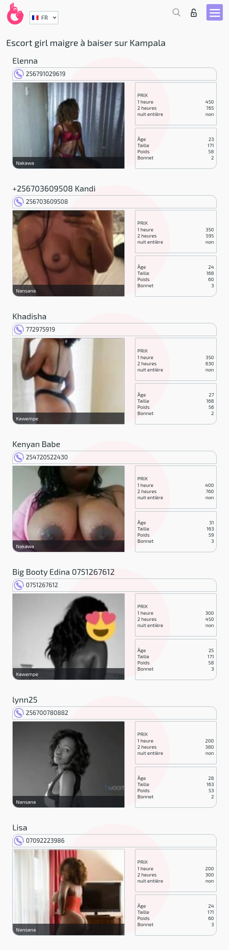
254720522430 (41, 457)
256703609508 (41, 201)
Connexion (194, 12)
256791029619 (39, 73)
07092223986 (39, 840)
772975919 (34, 329)
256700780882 (41, 712)
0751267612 (36, 584)
